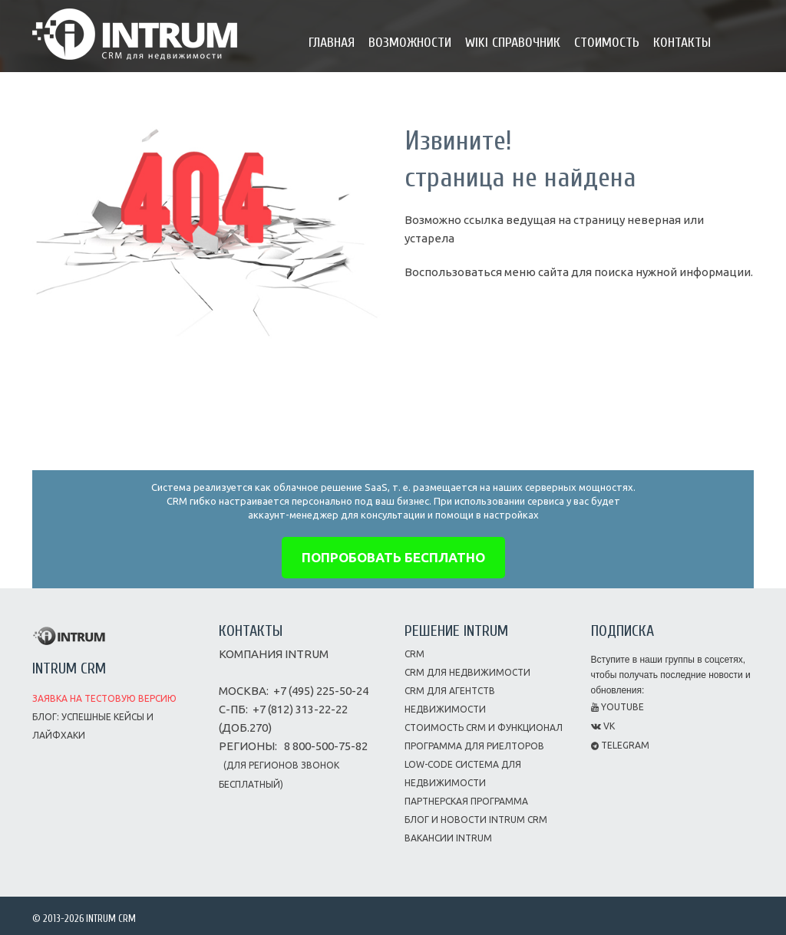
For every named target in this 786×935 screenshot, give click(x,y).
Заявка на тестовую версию (104, 698)
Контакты (682, 43)
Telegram (620, 745)
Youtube (617, 707)
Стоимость (606, 43)
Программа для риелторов (474, 746)
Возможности (409, 43)
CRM (414, 654)
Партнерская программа (466, 801)
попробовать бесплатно (393, 557)
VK (603, 726)
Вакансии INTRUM (448, 838)
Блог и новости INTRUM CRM (476, 820)
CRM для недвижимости (467, 672)
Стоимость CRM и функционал (484, 728)
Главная (332, 43)
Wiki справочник (512, 43)
